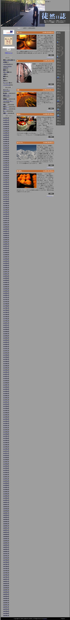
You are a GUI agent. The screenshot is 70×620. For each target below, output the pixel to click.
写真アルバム (8, 53)
